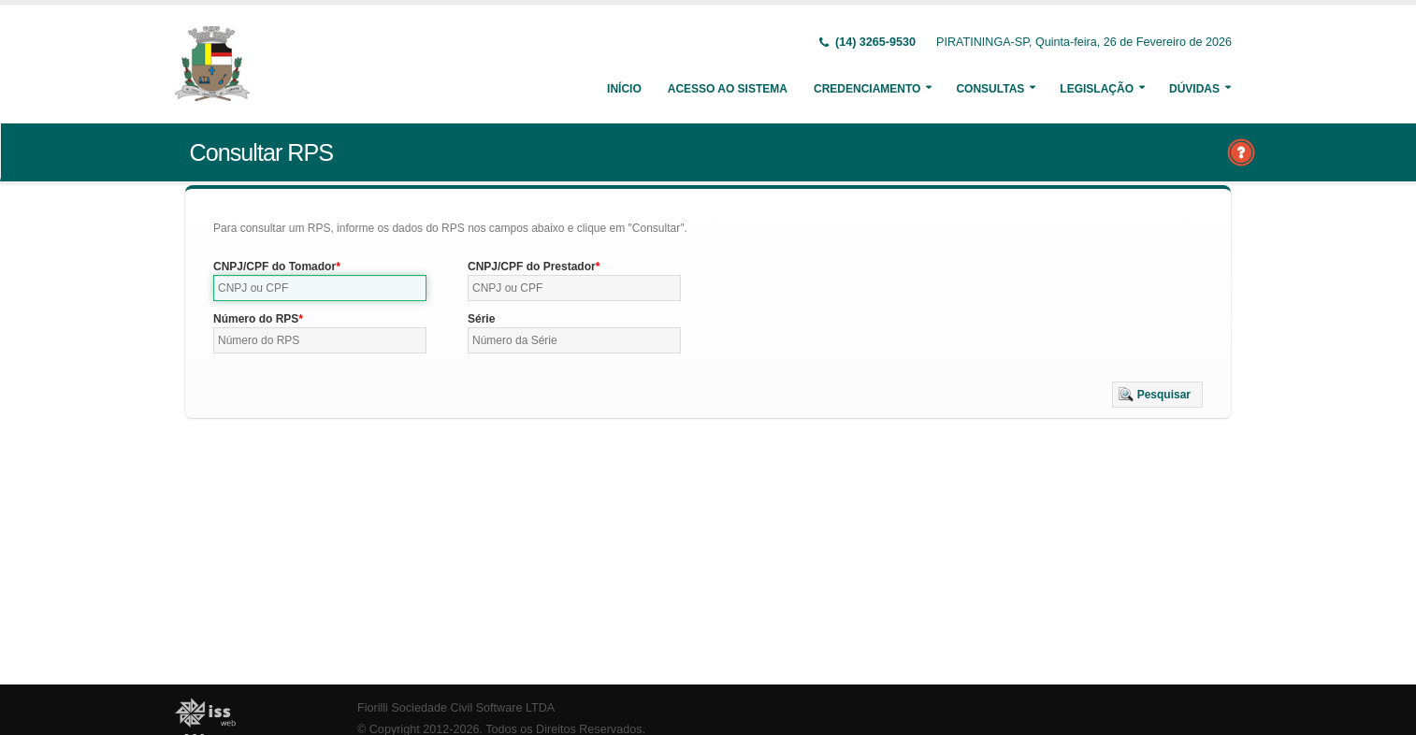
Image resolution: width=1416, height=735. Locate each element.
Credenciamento (867, 88)
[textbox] (319, 288)
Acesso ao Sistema (727, 88)
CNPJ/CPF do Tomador (274, 266)
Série (481, 318)
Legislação (1097, 88)
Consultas (990, 88)
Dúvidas (1194, 88)
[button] (1157, 395)
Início (624, 88)
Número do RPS (255, 318)
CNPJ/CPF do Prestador (532, 266)
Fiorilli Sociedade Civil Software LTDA (456, 707)
